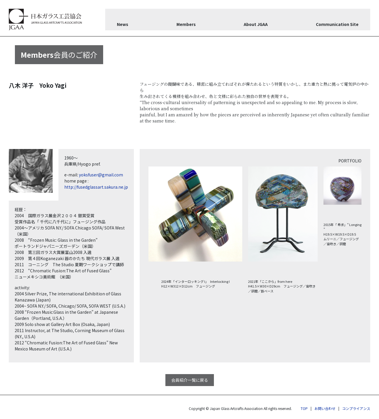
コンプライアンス (356, 408)
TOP (304, 408)
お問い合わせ (324, 408)
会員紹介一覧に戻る (189, 380)
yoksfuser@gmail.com (101, 175)
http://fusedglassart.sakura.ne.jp (96, 187)
